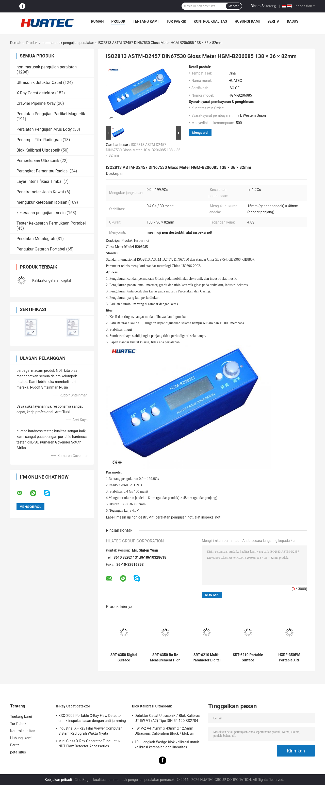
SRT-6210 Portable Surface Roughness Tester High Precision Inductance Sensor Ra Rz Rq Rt (248, 657)
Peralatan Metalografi (36, 238)
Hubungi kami (247, 21)
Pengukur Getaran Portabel (41, 249)
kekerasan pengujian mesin (41, 212)
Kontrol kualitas (210, 21)
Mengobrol (200, 133)
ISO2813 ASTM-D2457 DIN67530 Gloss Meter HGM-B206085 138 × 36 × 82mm (143, 150)
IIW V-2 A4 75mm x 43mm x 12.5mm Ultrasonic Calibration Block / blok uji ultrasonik (164, 731)
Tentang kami (145, 21)
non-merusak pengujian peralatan (68, 43)
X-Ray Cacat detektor (35, 93)
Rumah (97, 21)
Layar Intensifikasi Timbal (39, 181)
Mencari (234, 6)
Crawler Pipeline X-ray (36, 103)
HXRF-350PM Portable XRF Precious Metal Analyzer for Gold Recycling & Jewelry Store (289, 657)
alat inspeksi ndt (207, 517)
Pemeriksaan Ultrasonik (38, 160)
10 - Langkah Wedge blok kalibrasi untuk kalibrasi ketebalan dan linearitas (167, 744)
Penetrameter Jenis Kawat (40, 191)
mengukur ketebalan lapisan (42, 202)
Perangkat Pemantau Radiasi (43, 171)
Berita (273, 21)
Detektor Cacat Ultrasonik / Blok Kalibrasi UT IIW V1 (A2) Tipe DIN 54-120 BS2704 (168, 718)
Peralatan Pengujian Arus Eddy (44, 129)
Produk (118, 21)
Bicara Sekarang (263, 6)
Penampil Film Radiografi (39, 139)
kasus (292, 21)
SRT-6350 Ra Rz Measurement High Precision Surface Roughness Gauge (165, 657)
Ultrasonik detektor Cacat (39, 82)
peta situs (18, 752)
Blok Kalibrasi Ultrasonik (38, 150)
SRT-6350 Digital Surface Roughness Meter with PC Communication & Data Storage (123, 657)
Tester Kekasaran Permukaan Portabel (51, 223)
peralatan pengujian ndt (173, 517)
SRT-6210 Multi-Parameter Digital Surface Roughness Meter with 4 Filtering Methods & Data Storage (206, 657)
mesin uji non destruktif (135, 517)
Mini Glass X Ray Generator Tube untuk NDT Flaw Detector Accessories (89, 743)
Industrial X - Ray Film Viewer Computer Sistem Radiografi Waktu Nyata (90, 730)
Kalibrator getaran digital (51, 280)
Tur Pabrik (176, 21)
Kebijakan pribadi (58, 780)
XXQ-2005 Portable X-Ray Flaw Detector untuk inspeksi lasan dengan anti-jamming (92, 718)
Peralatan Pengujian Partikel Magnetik (51, 113)
